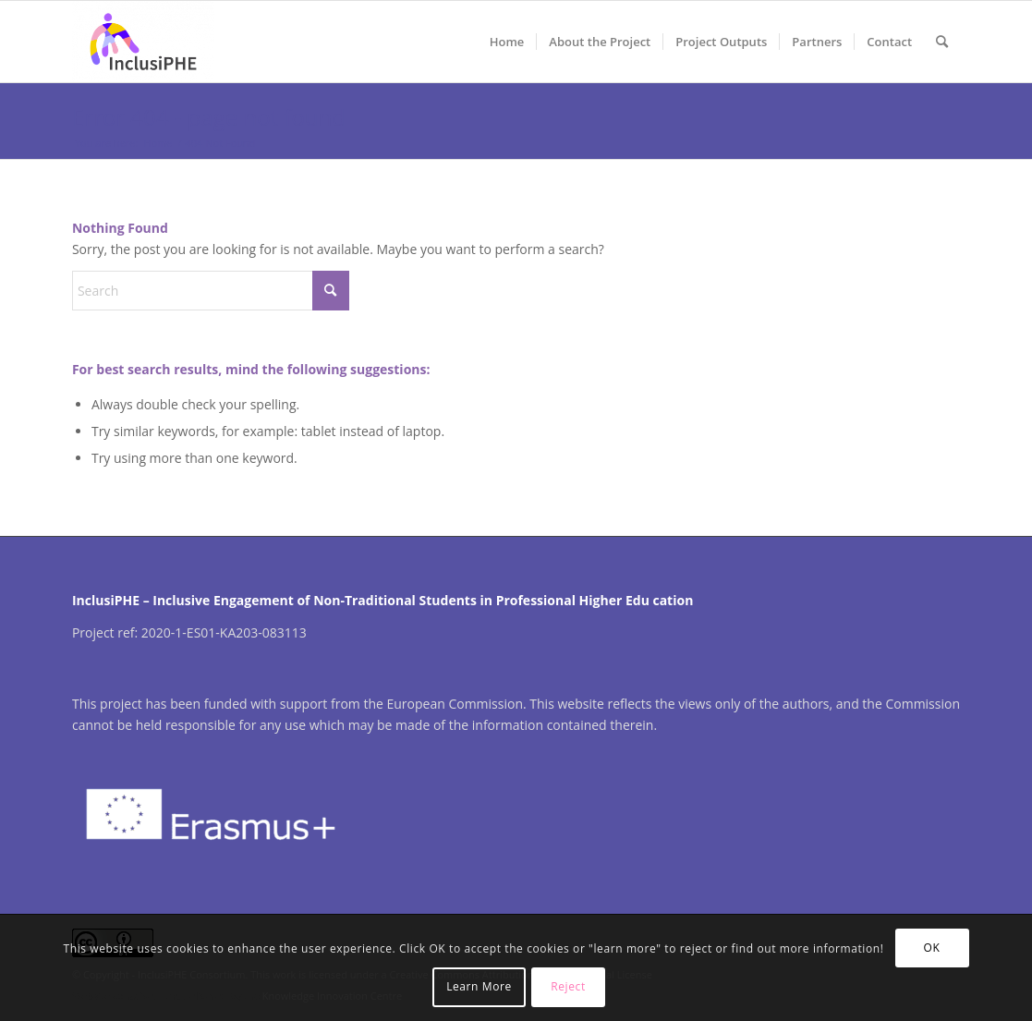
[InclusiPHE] (143, 41)
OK (932, 947)
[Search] (942, 41)
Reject (568, 986)
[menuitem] (507, 41)
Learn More (479, 986)
